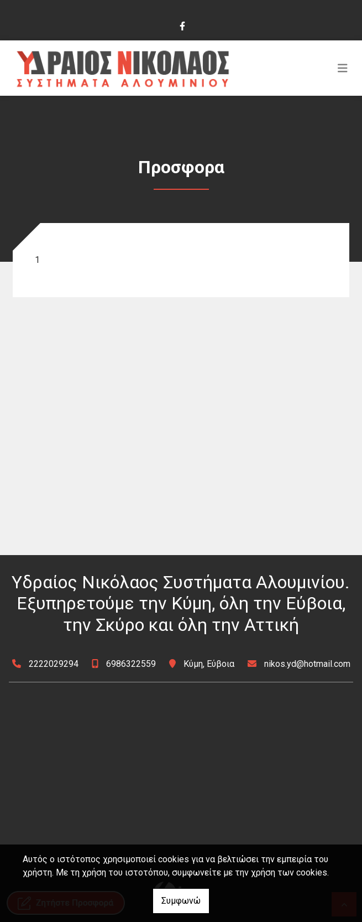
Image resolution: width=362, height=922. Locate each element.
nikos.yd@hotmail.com (307, 664)
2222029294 (53, 664)
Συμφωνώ (181, 900)
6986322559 (131, 664)
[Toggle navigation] (342, 68)
